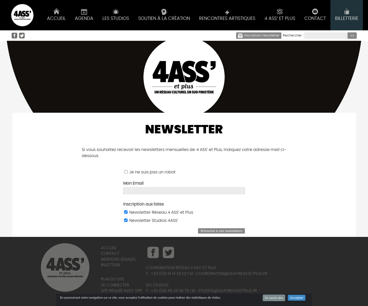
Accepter (296, 298)
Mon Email (133, 183)
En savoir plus (274, 298)
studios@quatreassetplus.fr (227, 291)
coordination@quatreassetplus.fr (231, 274)
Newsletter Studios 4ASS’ (153, 221)
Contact (110, 254)
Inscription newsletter (259, 35)
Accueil (109, 248)
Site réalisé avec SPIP (121, 291)
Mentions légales (118, 259)
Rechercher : (293, 35)
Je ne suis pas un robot (150, 172)
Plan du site (112, 279)
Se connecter (115, 285)
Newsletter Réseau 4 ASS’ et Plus (161, 212)
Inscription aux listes (143, 204)
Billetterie (110, 265)
